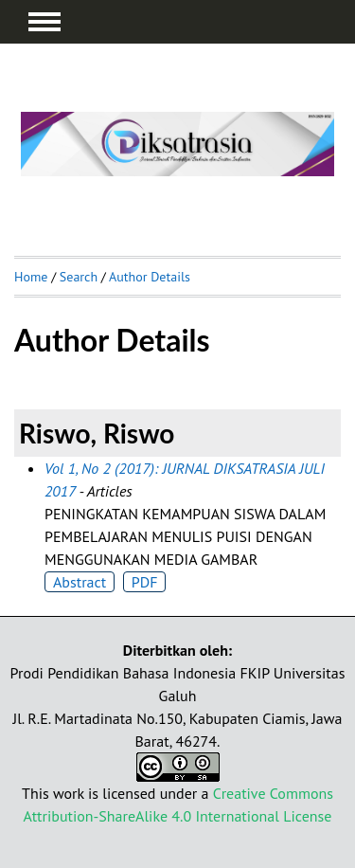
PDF (145, 581)
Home (30, 276)
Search (79, 276)
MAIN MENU (44, 21)
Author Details (149, 276)
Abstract (79, 581)
